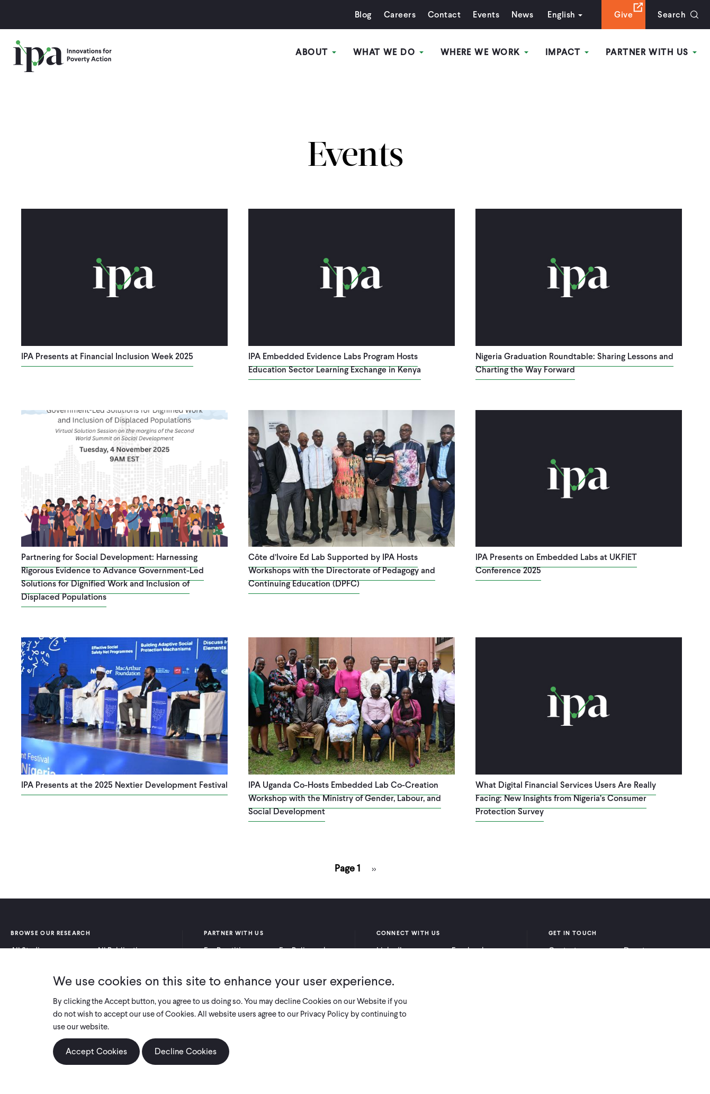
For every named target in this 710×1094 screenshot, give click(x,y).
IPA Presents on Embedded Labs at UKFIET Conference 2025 (556, 564)
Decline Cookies (186, 1057)
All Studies (29, 950)
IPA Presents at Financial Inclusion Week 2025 (107, 356)
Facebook (469, 950)
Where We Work (484, 52)
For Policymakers (308, 950)
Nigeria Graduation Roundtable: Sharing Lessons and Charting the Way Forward (574, 363)
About (315, 52)
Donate (636, 950)
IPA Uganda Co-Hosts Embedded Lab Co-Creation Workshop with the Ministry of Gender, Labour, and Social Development (344, 798)
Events (486, 14)
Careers (400, 14)
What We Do (388, 52)
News (522, 14)
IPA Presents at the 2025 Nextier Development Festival (124, 784)
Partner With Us (651, 52)
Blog (363, 14)
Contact (444, 14)
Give (623, 14)
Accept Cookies (96, 1057)
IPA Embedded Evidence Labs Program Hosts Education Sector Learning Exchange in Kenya (334, 363)
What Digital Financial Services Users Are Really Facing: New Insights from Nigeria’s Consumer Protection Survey (565, 798)
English (561, 14)
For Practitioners (232, 950)
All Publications (123, 950)
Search (672, 14)
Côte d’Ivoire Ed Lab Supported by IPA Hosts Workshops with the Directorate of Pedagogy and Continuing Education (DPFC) (341, 570)
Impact (567, 52)
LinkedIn (391, 950)
